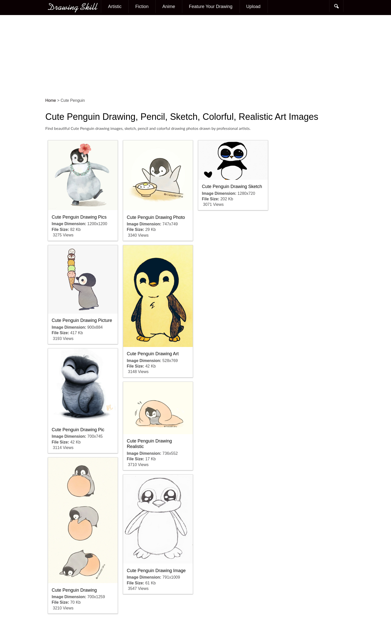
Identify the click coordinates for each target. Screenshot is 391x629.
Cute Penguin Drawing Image (156, 570)
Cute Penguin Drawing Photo (156, 217)
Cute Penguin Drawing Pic (78, 429)
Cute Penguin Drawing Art (153, 353)
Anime (168, 6)
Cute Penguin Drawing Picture (82, 320)
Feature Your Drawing (210, 6)
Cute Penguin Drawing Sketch (232, 186)
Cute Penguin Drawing (74, 590)
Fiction (141, 6)
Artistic (114, 6)
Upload (253, 6)
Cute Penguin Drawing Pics (79, 217)
